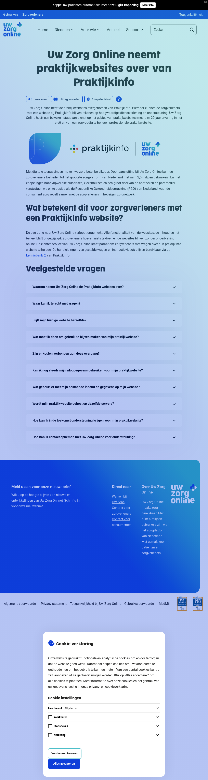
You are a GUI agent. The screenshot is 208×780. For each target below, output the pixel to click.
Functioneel (63, 708)
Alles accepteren (64, 763)
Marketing (59, 735)
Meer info (148, 4)
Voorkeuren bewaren (64, 753)
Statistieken (61, 726)
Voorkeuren (60, 717)
